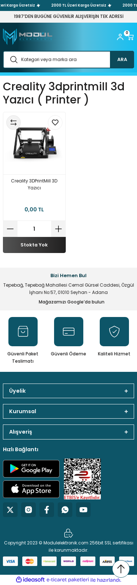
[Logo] (27, 37)
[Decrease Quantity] (10, 229)
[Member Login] (120, 37)
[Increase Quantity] (58, 229)
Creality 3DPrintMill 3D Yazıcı (34, 184)
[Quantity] (34, 229)
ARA (122, 59)
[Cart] (130, 37)
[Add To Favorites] (55, 122)
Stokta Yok (34, 245)
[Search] (68, 59)
